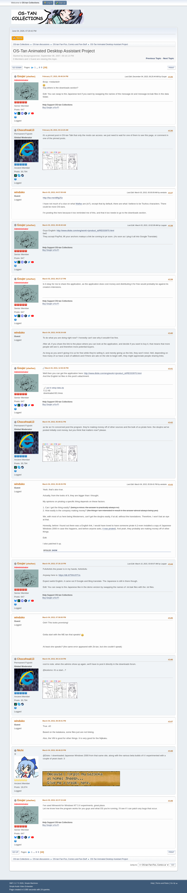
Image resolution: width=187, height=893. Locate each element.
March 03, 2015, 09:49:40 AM (54, 225)
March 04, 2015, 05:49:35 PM (54, 484)
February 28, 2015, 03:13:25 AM (55, 130)
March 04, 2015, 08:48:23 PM (54, 750)
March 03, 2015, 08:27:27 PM (54, 279)
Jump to (133, 865)
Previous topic (153, 58)
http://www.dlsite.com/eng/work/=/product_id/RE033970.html (85, 230)
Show (54, 550)
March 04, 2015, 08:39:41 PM (54, 721)
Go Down (16, 68)
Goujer (21, 76)
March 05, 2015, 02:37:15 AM (54, 800)
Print (171, 68)
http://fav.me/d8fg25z (53, 198)
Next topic (168, 58)
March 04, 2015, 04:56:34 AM (54, 332)
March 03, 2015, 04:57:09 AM (54, 192)
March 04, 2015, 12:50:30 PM (56, 368)
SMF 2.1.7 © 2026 (16, 883)
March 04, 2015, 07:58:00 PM (54, 617)
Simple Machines (31, 883)
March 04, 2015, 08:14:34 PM (54, 659)
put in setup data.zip (53, 388)
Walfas (79, 203)
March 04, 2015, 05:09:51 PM (54, 422)
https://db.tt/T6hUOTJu (69, 575)
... (37, 67)
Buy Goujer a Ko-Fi (50, 107)
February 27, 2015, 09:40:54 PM (55, 76)
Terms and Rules (162, 883)
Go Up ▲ (174, 883)
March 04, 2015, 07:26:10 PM (54, 564)
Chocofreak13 (25, 130)
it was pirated (109, 528)
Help (152, 883)
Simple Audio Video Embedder (21, 886)
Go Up (15, 852)
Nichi (20, 750)
